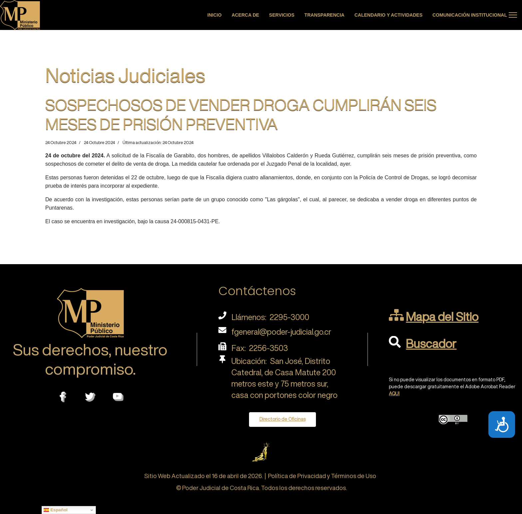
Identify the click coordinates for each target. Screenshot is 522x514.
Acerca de (245, 15)
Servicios (281, 15)
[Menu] (513, 15)
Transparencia (324, 15)
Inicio (214, 15)
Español (56, 510)
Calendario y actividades (388, 15)
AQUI (394, 393)
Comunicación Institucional (469, 15)
